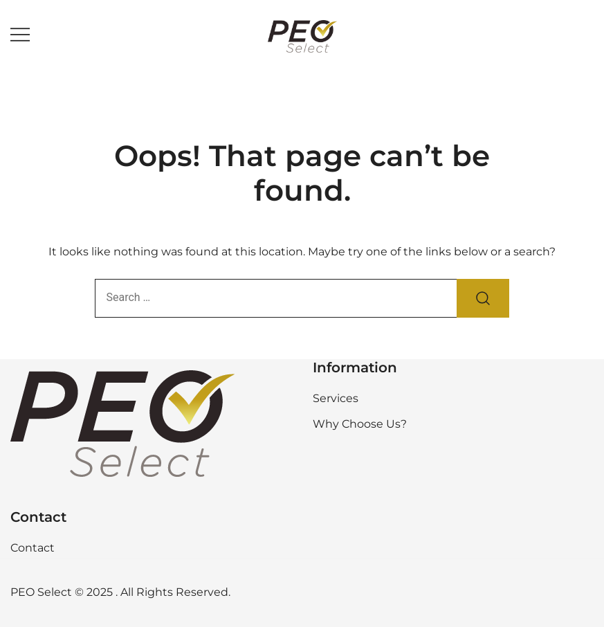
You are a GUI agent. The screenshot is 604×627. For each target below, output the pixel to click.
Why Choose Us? (360, 423)
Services (335, 398)
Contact (32, 547)
